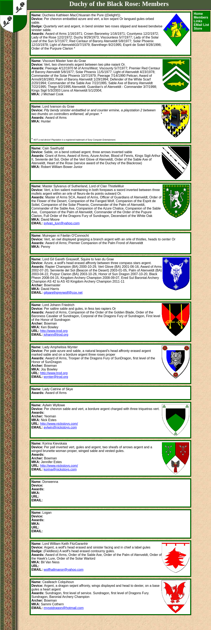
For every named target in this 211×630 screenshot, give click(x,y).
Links (198, 21)
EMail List (201, 25)
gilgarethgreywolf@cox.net (63, 292)
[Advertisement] (78, 623)
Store (198, 28)
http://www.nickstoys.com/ (59, 423)
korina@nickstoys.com (60, 469)
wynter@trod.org (56, 376)
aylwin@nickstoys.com (60, 427)
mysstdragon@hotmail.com (64, 608)
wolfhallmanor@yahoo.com (63, 569)
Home (198, 13)
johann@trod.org (56, 334)
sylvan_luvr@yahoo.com (62, 223)
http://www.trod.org (54, 331)
